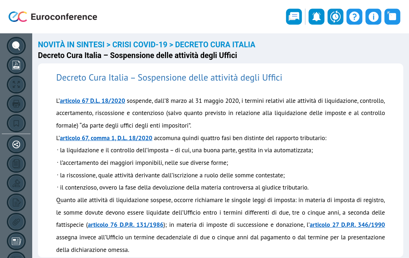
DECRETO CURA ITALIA (215, 44)
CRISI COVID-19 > (143, 44)
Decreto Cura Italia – (97, 77)
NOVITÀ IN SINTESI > (75, 44)
